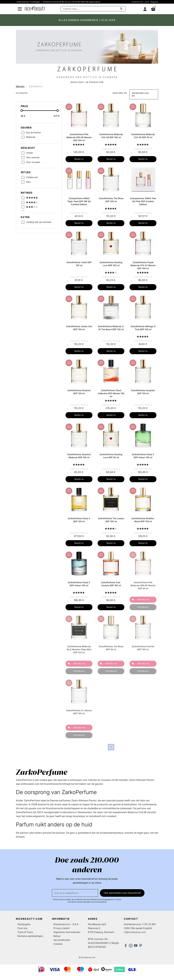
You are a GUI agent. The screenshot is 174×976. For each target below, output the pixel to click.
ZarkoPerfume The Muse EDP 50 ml (111, 648)
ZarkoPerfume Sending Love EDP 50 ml (111, 456)
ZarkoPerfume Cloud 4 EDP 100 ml (79, 520)
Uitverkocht (143, 607)
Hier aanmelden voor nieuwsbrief (122, 892)
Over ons (22, 928)
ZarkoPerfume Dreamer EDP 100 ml (79, 392)
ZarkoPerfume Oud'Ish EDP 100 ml (143, 648)
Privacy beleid (61, 928)
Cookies (57, 943)
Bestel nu (79, 159)
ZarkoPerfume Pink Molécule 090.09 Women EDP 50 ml (143, 585)
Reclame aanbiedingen (30, 936)
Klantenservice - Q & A (140, 2)
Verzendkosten (61, 939)
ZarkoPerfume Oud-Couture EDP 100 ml (111, 584)
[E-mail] (75, 893)
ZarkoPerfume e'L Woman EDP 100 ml (79, 712)
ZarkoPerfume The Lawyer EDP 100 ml (111, 520)
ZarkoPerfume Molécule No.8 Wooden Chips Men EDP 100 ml (79, 649)
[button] (144, 94)
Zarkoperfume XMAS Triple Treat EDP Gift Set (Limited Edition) (79, 201)
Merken (20, 86)
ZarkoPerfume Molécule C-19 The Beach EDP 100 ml (111, 328)
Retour (57, 936)
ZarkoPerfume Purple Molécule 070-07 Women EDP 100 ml (143, 265)
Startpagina (23, 924)
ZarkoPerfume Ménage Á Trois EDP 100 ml (143, 328)
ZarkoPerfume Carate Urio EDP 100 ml (79, 328)
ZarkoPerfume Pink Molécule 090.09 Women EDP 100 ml (79, 137)
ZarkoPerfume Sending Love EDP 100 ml (111, 264)
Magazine (154, 2)
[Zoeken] (93, 8)
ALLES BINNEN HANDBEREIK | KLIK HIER (87, 20)
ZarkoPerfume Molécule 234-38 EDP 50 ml (143, 136)
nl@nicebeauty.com (135, 932)
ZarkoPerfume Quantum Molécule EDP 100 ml (79, 456)
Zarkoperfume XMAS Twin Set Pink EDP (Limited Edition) (143, 201)
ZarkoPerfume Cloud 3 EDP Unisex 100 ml (143, 456)
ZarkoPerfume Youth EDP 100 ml (79, 264)
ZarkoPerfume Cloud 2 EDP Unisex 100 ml (79, 584)
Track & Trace (25, 932)
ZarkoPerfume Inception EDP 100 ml (143, 392)
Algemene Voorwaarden (66, 932)
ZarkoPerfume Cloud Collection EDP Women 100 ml (111, 393)
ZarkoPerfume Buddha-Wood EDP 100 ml (143, 520)
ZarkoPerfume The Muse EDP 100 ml (111, 200)
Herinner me (143, 599)
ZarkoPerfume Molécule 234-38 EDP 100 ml (111, 136)
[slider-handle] (21, 111)
